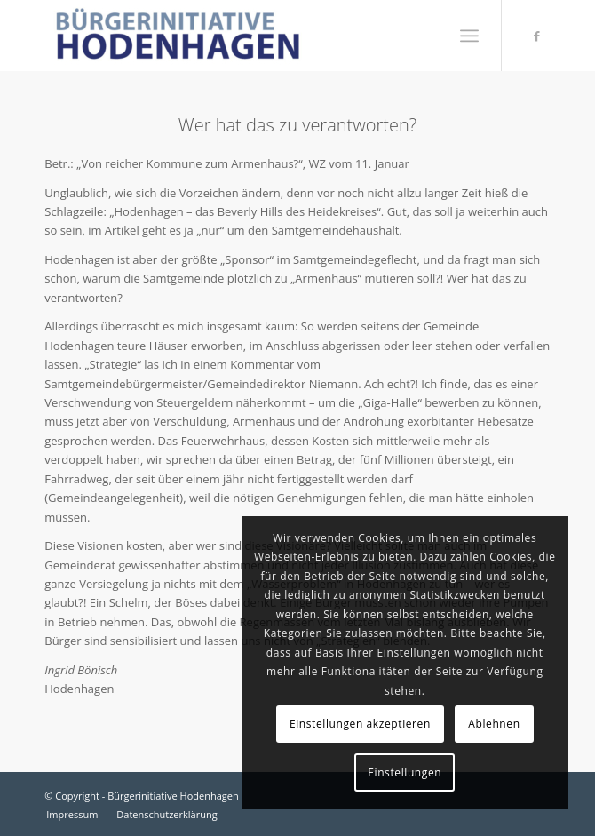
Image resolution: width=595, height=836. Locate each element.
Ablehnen (494, 723)
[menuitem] (469, 35)
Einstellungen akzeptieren (360, 723)
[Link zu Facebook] (537, 36)
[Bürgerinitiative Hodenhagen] (246, 35)
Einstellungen (404, 772)
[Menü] (469, 35)
